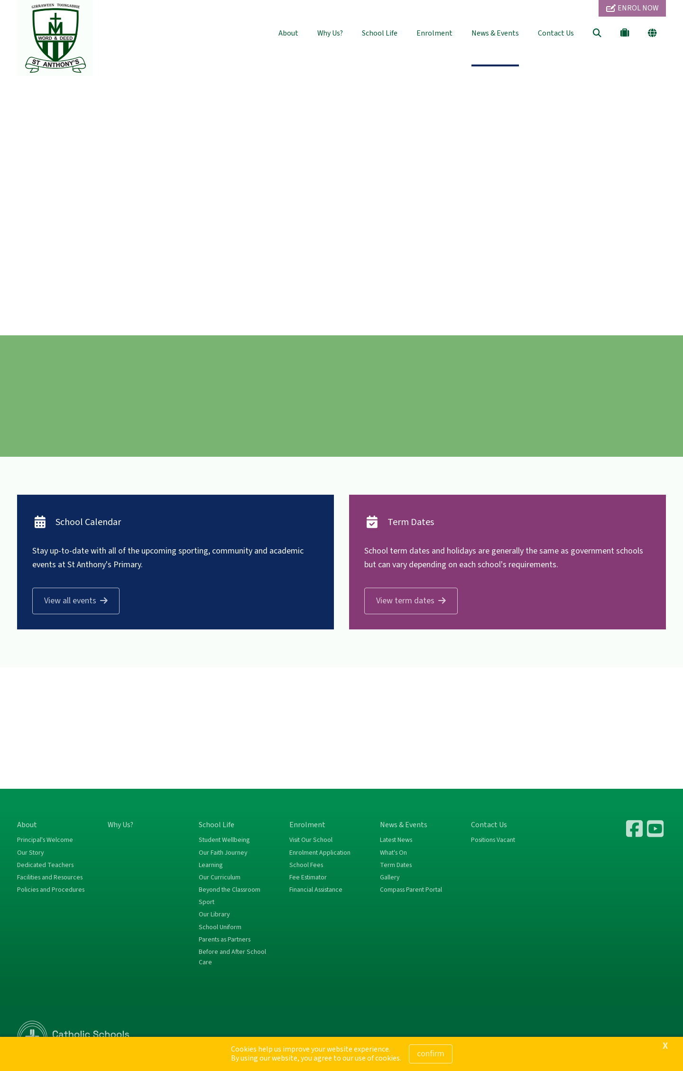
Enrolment (434, 33)
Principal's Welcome (45, 840)
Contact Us (556, 33)
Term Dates (396, 865)
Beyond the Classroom (229, 890)
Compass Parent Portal (411, 890)
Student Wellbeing (224, 840)
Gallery (389, 877)
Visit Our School (310, 840)
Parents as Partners (224, 939)
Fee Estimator (308, 877)
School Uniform (220, 927)
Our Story (30, 853)
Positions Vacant (493, 840)
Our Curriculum (219, 877)
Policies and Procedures (50, 890)
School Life (379, 33)
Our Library (214, 914)
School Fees (306, 865)
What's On (393, 853)
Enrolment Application (320, 853)
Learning (210, 865)
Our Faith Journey (223, 853)
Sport (206, 902)
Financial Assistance (315, 890)
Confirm (430, 1054)
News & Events (495, 33)
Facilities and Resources (50, 877)
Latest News (396, 840)
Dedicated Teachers (45, 865)
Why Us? (330, 33)
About (288, 33)
